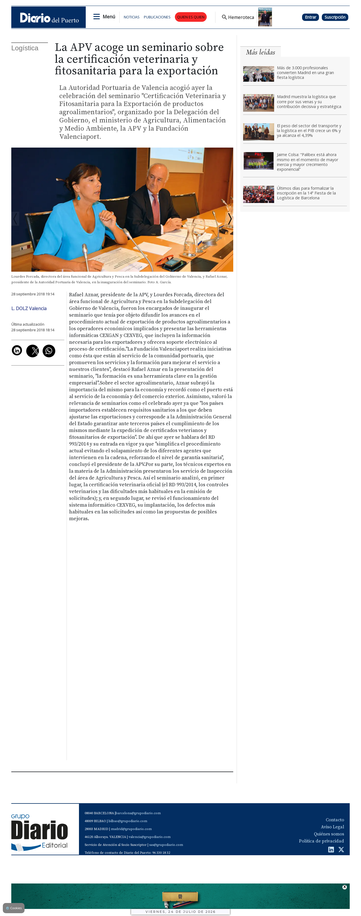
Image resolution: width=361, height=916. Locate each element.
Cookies (14, 908)
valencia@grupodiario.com (150, 837)
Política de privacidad (321, 841)
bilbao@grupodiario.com (128, 821)
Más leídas (260, 52)
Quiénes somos (329, 834)
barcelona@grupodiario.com (138, 813)
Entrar (310, 17)
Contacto (335, 820)
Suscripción (335, 17)
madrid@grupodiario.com (131, 829)
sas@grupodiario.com (166, 845)
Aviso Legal (332, 827)
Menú (109, 17)
